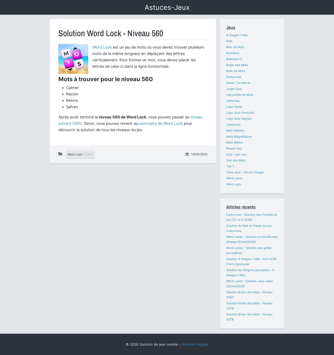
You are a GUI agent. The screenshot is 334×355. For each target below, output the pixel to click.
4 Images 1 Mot (237, 35)
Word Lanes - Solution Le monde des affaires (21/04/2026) (251, 239)
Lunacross (233, 124)
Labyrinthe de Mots (239, 94)
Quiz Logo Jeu (236, 154)
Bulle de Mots (235, 71)
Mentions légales (194, 344)
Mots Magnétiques (239, 136)
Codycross (233, 77)
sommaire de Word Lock (161, 123)
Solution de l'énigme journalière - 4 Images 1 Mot (250, 272)
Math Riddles (235, 130)
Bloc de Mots (235, 47)
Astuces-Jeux (167, 7)
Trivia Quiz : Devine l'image (245, 172)
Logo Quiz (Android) (240, 112)
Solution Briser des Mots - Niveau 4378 (249, 316)
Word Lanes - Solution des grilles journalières (249, 250)
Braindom (232, 53)
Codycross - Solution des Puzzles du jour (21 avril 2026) (251, 217)
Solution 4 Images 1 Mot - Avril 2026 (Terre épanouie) (251, 261)
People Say (234, 148)
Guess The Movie (238, 83)
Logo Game (234, 106)
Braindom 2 (234, 59)
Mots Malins (234, 142)
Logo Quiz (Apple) (239, 118)
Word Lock (102, 47)
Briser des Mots (237, 65)
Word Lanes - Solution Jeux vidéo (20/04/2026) (249, 283)
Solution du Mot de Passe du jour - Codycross (250, 228)
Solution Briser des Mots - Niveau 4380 (249, 294)
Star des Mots (236, 160)
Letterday (233, 100)
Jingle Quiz (234, 89)
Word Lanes (234, 178)
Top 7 (230, 166)
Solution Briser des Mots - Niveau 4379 (249, 305)
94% (229, 41)
